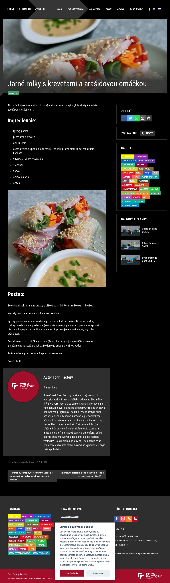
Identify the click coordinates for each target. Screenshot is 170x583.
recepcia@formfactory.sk (127, 535)
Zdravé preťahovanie (133, 201)
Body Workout (146, 160)
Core (139, 173)
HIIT (125, 181)
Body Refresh (129, 160)
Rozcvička (143, 193)
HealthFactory (150, 177)
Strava (13, 92)
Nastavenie (98, 573)
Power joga (128, 193)
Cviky (107, 9)
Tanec (137, 197)
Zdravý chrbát (130, 205)
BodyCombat (146, 169)
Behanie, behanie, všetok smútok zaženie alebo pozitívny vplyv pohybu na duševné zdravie (31, 475)
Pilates (144, 189)
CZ (156, 173)
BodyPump (128, 173)
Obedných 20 (141, 185)
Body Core (141, 156)
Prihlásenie (136, 9)
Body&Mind (128, 164)
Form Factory (63, 376)
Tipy (146, 197)
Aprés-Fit (127, 156)
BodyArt (141, 164)
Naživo (95, 9)
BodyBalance (129, 169)
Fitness (126, 177)
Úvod (57, 9)
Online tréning (74, 9)
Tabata (126, 197)
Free (136, 177)
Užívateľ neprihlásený (70, 516)
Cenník (120, 9)
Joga (133, 181)
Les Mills (144, 181)
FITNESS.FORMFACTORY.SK (25, 8)
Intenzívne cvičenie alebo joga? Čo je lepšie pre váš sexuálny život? (82, 473)
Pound (155, 189)
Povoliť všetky (71, 573)
